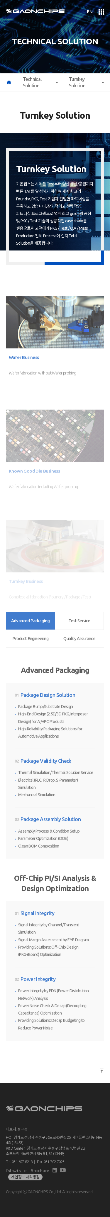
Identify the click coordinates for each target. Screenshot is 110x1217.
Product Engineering (30, 627)
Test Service (79, 609)
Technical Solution (41, 82)
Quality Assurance (79, 627)
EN (89, 11)
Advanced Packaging (30, 609)
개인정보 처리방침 (25, 1177)
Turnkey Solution (87, 82)
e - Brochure (36, 1170)
